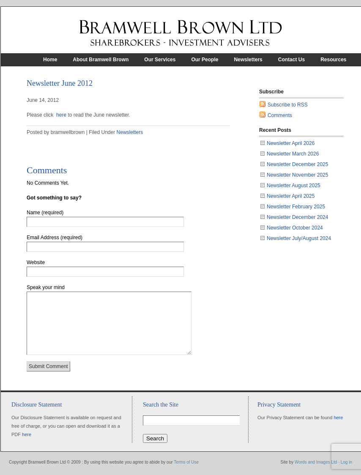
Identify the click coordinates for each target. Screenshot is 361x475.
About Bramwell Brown (101, 60)
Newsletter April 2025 (291, 196)
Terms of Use (186, 462)
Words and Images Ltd (316, 462)
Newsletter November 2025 (297, 175)
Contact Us (291, 60)
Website (36, 262)
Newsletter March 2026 (293, 154)
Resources (333, 60)
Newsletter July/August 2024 (299, 238)
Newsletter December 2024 (297, 217)
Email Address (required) (54, 237)
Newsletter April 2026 (291, 143)
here (61, 115)
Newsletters (248, 60)
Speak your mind (46, 287)
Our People (204, 60)
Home (50, 60)
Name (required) (45, 213)
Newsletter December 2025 (297, 164)
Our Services (159, 60)
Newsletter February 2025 (296, 207)
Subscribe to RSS (288, 105)
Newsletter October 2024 (295, 228)
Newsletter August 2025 (293, 185)
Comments (280, 115)
